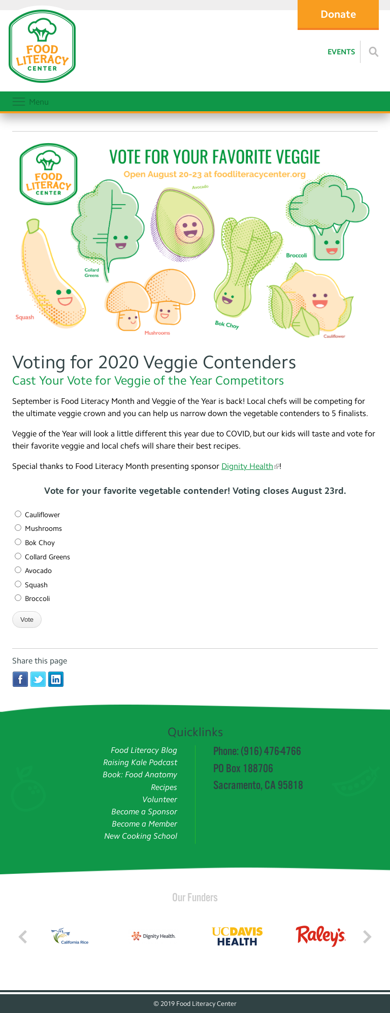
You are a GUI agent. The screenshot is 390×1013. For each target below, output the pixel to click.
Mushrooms (38, 528)
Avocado (33, 570)
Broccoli (32, 598)
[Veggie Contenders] (195, 242)
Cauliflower (37, 515)
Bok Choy (35, 543)
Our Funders (195, 897)
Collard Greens (42, 557)
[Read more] (374, 52)
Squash (31, 585)
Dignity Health (247, 466)
